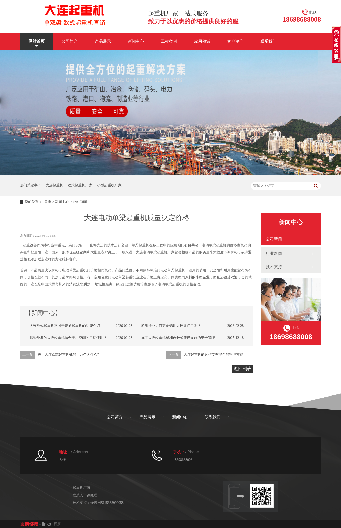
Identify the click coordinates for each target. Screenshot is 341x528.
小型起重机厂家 (109, 185)
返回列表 (243, 368)
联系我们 (268, 41)
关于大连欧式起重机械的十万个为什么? (68, 354)
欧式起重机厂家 (80, 185)
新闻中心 (136, 41)
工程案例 (169, 41)
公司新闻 (80, 202)
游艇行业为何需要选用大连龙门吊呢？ (171, 326)
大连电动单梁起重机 (151, 252)
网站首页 (37, 41)
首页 (47, 202)
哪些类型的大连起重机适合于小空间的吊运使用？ (68, 338)
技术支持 (274, 267)
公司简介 (70, 41)
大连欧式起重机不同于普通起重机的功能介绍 (65, 326)
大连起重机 (54, 185)
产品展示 (103, 41)
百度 (57, 524)
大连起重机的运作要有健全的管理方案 (213, 354)
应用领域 (202, 41)
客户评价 (235, 41)
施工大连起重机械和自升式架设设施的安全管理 (178, 338)
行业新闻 (274, 253)
